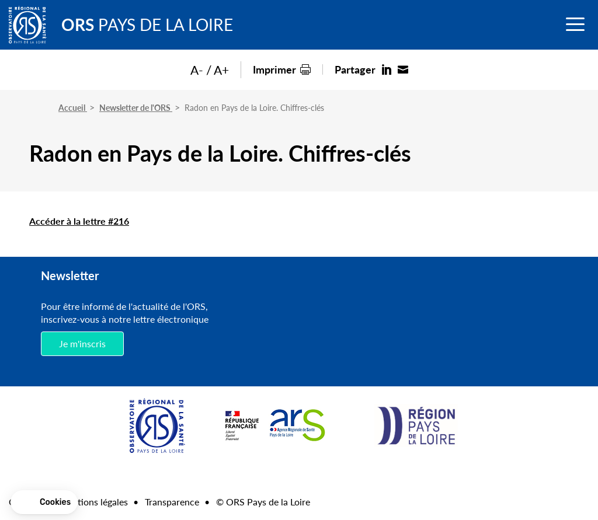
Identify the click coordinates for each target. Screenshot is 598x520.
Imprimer (274, 69)
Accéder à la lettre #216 (79, 221)
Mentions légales (93, 501)
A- (196, 69)
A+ (221, 69)
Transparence (172, 501)
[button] (44, 502)
